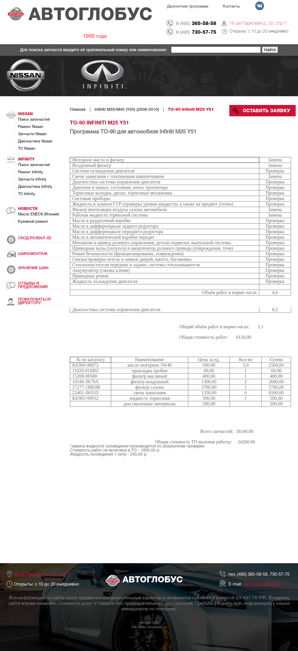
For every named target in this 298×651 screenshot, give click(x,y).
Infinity (26, 159)
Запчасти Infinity (32, 179)
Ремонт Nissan (30, 127)
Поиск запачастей (34, 120)
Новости (28, 209)
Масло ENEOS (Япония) (38, 214)
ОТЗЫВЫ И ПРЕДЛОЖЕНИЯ (33, 285)
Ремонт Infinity (30, 172)
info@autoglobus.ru (262, 584)
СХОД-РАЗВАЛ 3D (34, 238)
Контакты (231, 6)
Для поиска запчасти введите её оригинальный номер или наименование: (94, 50)
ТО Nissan (26, 149)
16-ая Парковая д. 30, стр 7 (257, 24)
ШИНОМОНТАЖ (32, 254)
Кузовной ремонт (33, 222)
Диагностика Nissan (35, 141)
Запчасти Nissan (32, 134)
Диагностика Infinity (35, 187)
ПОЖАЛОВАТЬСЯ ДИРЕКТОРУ (34, 301)
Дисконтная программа (187, 6)
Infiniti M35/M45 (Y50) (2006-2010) (127, 110)
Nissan (25, 114)
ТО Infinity (26, 194)
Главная (78, 110)
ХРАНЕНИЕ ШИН (33, 268)
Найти (270, 49)
